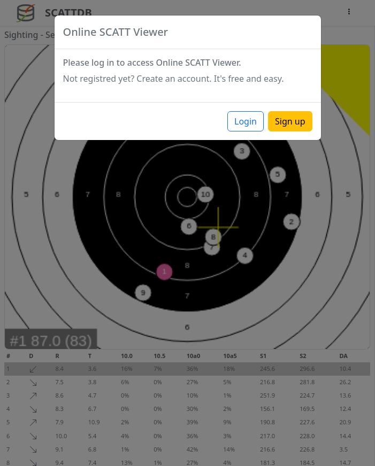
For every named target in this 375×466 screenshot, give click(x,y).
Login (245, 121)
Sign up (290, 121)
